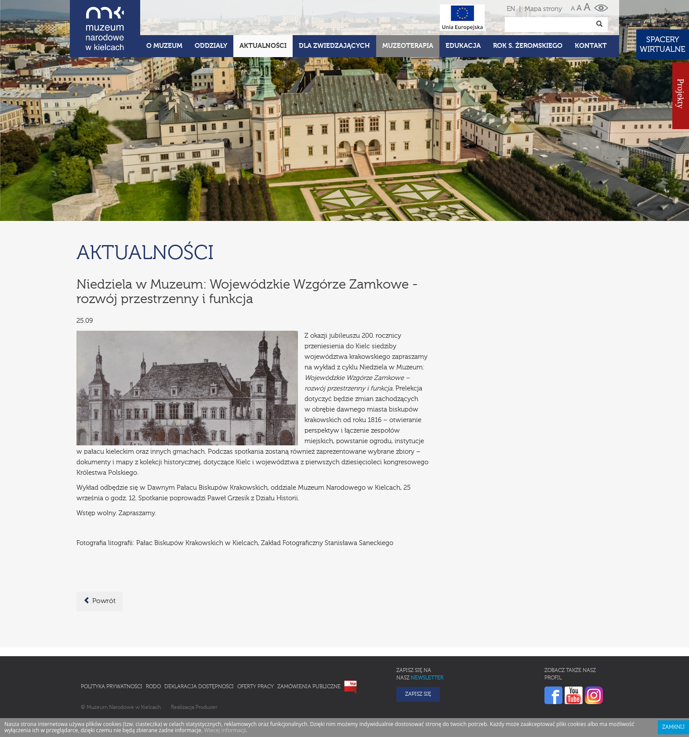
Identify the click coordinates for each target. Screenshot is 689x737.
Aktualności (262, 46)
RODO (153, 687)
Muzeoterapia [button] (407, 46)
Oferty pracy (255, 687)
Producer (206, 707)
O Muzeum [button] (164, 46)
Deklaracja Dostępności (199, 687)
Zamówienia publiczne (309, 687)
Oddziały (211, 46)
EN (511, 9)
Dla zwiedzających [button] (334, 46)
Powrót (99, 601)
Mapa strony (543, 9)
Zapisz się (418, 694)
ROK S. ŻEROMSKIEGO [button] (527, 46)
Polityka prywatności (111, 687)
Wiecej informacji (225, 730)
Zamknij (673, 727)
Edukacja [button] (463, 46)
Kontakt (591, 46)
